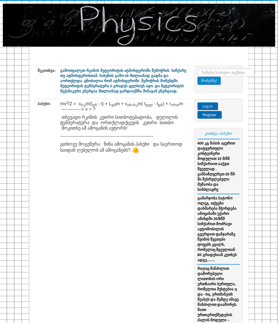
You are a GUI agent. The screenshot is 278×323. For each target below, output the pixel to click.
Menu (238, 58)
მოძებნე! (209, 80)
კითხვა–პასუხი (218, 133)
